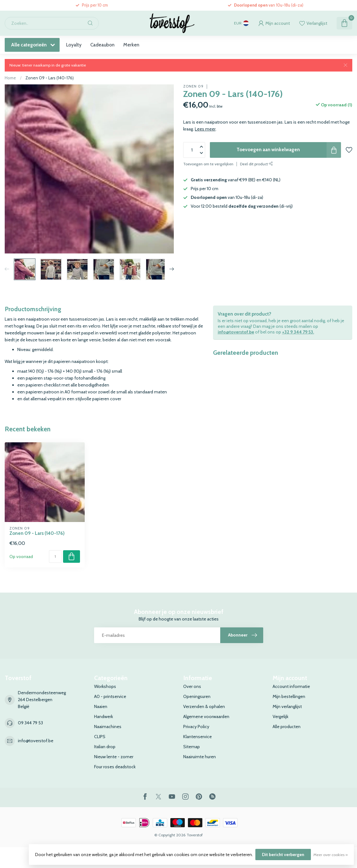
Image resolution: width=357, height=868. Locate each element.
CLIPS (99, 736)
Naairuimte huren (199, 756)
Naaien (100, 706)
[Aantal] (55, 556)
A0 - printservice (110, 696)
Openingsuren (196, 696)
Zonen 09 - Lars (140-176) (49, 77)
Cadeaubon (102, 45)
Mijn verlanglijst (287, 706)
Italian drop (104, 746)
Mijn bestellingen (289, 696)
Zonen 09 (193, 86)
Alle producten (287, 726)
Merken (131, 45)
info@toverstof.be (236, 332)
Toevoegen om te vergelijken (208, 164)
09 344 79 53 (30, 723)
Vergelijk (280, 716)
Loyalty (74, 45)
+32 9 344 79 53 (297, 332)
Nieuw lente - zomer (113, 756)
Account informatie (291, 686)
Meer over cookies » (330, 854)
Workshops (105, 686)
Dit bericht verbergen (283, 854)
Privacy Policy (196, 726)
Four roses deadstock (115, 766)
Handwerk (103, 716)
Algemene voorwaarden (206, 716)
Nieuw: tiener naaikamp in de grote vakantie (47, 65)
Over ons (192, 686)
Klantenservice (197, 736)
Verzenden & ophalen (204, 706)
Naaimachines (107, 726)
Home (10, 77)
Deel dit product (256, 164)
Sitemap (191, 746)
